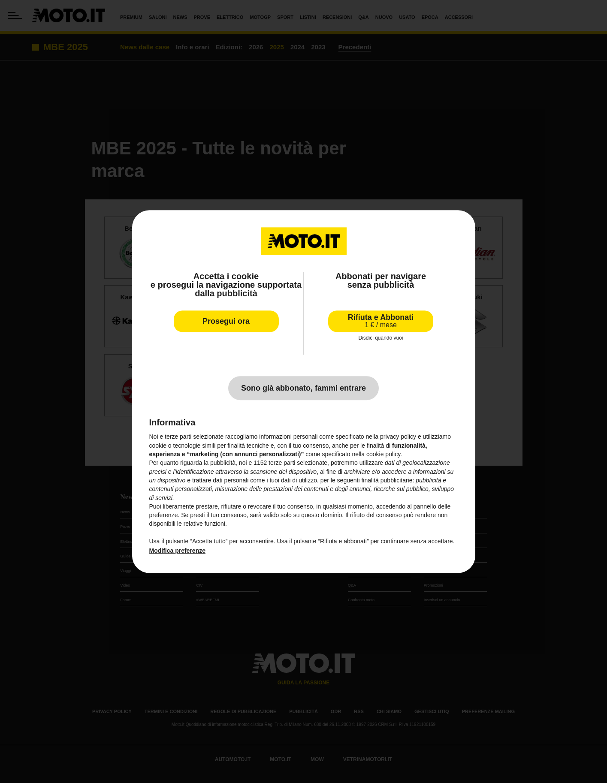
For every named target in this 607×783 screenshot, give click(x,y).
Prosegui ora (226, 321)
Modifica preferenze (177, 551)
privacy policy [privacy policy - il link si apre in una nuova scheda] (398, 437)
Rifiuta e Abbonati (381, 321)
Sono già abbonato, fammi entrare (303, 388)
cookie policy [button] (383, 454)
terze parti (282, 463)
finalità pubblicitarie (386, 480)
